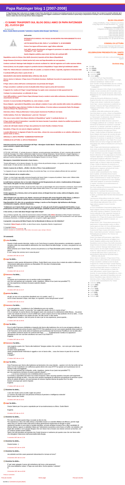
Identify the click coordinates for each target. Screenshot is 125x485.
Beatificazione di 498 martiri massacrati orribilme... (105, 176)
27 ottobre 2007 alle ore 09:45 (15, 320)
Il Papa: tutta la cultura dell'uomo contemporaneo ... (106, 260)
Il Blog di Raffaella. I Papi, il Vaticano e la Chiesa (108, 23)
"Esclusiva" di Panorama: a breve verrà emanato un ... (107, 160)
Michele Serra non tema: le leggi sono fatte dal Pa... (106, 142)
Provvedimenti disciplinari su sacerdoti (102, 189)
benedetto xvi (11, 230)
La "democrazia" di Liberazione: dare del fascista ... (106, 117)
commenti (18, 230)
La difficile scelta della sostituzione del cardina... (105, 111)
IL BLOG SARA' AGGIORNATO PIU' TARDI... (104, 172)
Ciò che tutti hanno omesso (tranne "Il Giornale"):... (105, 166)
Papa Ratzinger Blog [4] (116, 32)
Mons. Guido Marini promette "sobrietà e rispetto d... (106, 232)
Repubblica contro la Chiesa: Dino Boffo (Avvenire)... (106, 243)
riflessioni (48, 230)
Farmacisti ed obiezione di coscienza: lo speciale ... (106, 124)
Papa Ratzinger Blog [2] (116, 35)
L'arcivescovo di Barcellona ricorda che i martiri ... (105, 198)
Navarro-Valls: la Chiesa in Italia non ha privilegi (105, 162)
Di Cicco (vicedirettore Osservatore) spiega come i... (106, 207)
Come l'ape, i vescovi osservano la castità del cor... (106, 104)
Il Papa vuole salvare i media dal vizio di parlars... (105, 102)
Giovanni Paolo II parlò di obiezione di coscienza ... (106, 115)
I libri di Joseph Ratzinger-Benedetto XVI (111, 46)
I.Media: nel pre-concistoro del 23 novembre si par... (106, 91)
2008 (90, 68)
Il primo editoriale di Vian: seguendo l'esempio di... (105, 213)
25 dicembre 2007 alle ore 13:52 (16, 457)
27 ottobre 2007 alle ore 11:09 (15, 358)
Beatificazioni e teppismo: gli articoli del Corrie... (105, 168)
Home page (42, 478)
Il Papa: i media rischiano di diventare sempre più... (106, 132)
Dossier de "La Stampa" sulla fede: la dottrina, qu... (106, 126)
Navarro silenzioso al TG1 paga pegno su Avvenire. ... (106, 155)
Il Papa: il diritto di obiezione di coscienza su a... (105, 164)
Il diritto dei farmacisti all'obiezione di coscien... (104, 98)
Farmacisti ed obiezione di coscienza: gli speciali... (105, 128)
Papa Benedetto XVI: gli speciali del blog (111, 38)
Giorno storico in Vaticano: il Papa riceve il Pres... (105, 258)
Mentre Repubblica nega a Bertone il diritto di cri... (105, 277)
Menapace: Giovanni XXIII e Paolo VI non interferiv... (106, 89)
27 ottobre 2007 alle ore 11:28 (15, 386)
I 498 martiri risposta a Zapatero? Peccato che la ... (106, 211)
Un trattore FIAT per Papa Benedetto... (102, 78)
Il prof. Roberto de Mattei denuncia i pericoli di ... (105, 121)
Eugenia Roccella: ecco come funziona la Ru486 (105, 100)
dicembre (93, 72)
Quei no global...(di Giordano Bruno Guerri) (103, 174)
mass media (28, 230)
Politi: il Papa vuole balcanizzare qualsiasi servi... (105, 147)
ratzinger (43, 230)
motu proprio (34, 230)
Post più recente (6, 478)
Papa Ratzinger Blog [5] (116, 30)
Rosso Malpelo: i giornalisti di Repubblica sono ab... (106, 275)
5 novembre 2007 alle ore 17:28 (16, 437)
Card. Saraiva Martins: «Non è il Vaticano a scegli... (106, 80)
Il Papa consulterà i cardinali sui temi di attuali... (104, 262)
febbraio (93, 296)
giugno (92, 288)
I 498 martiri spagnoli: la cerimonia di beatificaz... (105, 181)
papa (39, 230)
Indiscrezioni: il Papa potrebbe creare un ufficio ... (105, 224)
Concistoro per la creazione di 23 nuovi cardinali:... (105, 179)
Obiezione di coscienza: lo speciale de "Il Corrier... (105, 136)
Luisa (7, 240)
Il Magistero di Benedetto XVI (114, 27)
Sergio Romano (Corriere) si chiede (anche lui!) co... (106, 245)
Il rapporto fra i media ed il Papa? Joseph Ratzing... (106, 263)
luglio (92, 286)
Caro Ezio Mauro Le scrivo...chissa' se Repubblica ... (106, 113)
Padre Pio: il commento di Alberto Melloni (102, 228)
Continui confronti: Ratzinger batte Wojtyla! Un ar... (105, 247)
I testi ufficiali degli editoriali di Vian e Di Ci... (103, 202)
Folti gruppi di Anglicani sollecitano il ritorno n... (104, 158)
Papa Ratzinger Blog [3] (116, 34)
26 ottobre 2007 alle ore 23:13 (15, 301)
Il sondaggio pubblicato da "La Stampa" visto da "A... (106, 123)
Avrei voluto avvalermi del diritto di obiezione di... (105, 149)
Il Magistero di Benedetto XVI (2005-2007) (110, 29)
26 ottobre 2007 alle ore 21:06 (15, 255)
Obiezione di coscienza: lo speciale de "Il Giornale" (105, 138)
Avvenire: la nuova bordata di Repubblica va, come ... (106, 273)
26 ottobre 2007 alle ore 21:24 (15, 271)
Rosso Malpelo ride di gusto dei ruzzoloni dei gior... (105, 134)
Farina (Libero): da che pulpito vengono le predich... (106, 249)
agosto (92, 285)
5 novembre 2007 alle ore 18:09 (16, 447)
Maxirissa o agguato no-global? (99, 170)
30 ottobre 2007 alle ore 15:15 (15, 413)
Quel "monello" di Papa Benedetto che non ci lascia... (106, 83)
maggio (92, 290)
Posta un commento (9, 474)
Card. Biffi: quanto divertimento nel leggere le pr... (105, 239)
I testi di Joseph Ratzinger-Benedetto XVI (111, 37)
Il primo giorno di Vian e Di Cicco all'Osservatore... (105, 226)
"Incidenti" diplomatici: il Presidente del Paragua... (105, 156)
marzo (92, 294)
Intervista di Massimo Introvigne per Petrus (103, 130)
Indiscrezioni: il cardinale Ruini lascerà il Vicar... (104, 191)
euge (7, 259)
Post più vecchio (78, 478)
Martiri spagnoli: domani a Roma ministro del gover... (106, 209)
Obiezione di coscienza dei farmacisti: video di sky (105, 93)
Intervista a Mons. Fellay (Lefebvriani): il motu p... (105, 279)
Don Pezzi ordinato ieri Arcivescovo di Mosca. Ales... (106, 187)
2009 (90, 66)
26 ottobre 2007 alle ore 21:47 (15, 290)
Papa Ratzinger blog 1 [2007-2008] (36, 8)
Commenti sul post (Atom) (17, 481)
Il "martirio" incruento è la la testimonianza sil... (104, 183)
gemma (8, 293)
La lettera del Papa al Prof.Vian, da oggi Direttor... (105, 215)
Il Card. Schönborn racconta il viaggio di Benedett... (106, 153)
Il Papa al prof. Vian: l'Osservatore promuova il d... (105, 222)
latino (22, 230)
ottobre (92, 76)
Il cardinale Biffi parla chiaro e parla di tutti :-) (104, 252)
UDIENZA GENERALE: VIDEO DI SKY (102, 82)
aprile (92, 292)
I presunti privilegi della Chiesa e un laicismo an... (105, 267)
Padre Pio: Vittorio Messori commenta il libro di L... (105, 250)
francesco (9, 274)
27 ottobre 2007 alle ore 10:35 (15, 339)
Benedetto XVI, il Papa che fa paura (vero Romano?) (106, 217)
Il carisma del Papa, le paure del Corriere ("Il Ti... (105, 230)
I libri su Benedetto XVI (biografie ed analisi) (110, 47)
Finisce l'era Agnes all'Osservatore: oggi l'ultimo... (105, 237)
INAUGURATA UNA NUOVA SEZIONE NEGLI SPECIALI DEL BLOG (104, 255)
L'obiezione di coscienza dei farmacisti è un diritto (105, 151)
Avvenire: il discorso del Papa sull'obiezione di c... (105, 106)
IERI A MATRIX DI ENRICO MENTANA (102, 119)
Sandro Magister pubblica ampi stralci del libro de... (106, 241)
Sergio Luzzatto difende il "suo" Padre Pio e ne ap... (106, 140)
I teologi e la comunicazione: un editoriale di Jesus (105, 265)
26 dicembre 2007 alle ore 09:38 (16, 471)
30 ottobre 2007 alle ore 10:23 (15, 399)
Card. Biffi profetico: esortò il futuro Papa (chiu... (105, 271)
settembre (93, 283)
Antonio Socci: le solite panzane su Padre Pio (104, 269)
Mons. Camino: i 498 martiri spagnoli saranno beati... (106, 200)
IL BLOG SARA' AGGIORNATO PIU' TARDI (103, 281)
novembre (93, 74)
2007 (90, 70)
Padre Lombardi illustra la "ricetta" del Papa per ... (105, 177)
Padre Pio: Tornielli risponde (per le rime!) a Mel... (105, 193)
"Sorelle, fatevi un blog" (97, 185)
